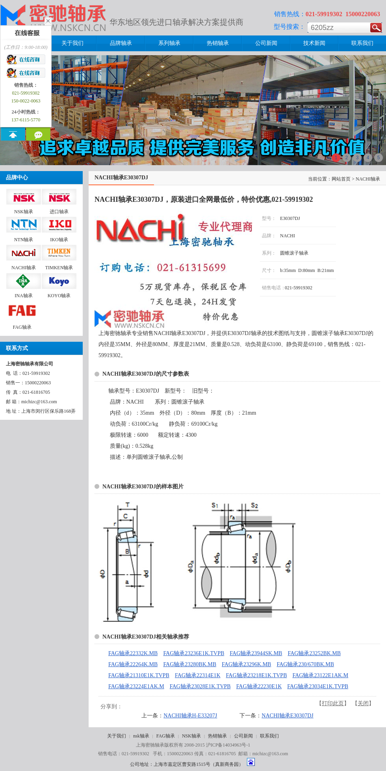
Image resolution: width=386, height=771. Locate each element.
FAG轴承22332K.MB (133, 653)
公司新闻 (243, 736)
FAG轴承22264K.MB (133, 664)
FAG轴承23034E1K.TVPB (317, 686)
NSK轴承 (191, 736)
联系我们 (269, 736)
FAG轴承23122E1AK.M (320, 675)
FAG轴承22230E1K (259, 686)
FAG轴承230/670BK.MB (305, 664)
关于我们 (116, 736)
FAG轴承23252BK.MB (314, 653)
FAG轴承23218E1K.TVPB (256, 675)
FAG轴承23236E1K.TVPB (193, 653)
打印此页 (333, 703)
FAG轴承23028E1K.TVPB (200, 686)
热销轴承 (217, 736)
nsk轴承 (141, 736)
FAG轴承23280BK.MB (189, 664)
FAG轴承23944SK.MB (256, 653)
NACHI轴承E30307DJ (287, 716)
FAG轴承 (165, 736)
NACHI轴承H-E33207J (190, 716)
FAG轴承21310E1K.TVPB (138, 675)
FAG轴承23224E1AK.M (136, 686)
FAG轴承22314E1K (198, 675)
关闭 (363, 703)
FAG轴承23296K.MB (246, 664)
